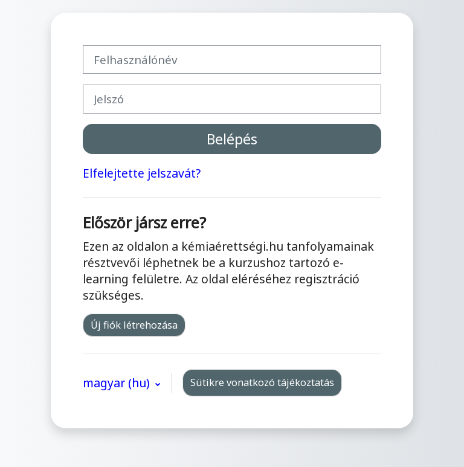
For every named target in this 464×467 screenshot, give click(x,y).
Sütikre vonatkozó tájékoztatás (262, 382)
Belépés (232, 139)
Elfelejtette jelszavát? (142, 173)
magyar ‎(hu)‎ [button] (118, 383)
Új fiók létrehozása (134, 325)
